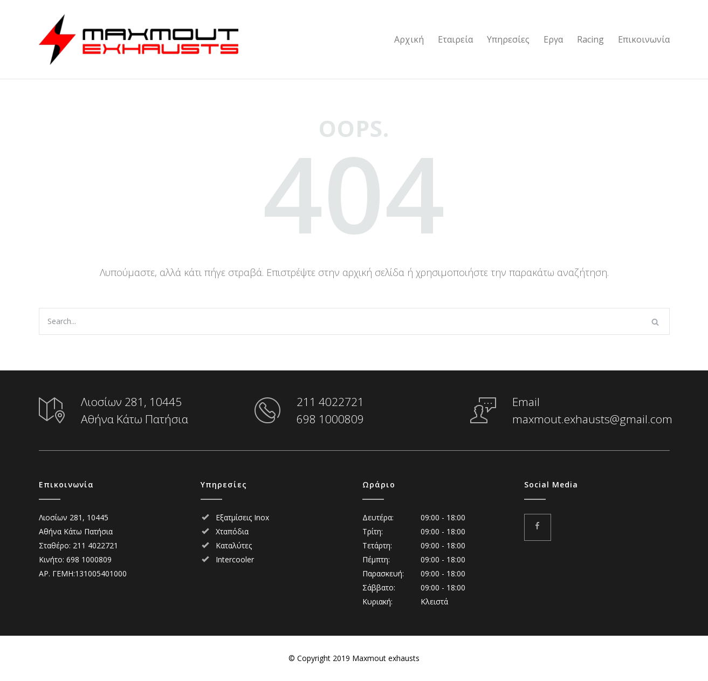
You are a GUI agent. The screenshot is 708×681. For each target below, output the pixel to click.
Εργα (553, 39)
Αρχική (409, 39)
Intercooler (235, 559)
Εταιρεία (455, 39)
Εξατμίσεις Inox (242, 517)
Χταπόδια (232, 531)
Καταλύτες (234, 545)
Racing (590, 39)
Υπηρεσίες (508, 39)
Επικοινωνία (644, 39)
